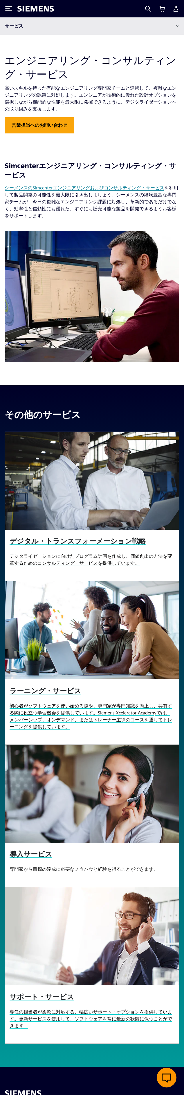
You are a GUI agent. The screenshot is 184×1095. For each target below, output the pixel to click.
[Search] (148, 9)
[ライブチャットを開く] (166, 1077)
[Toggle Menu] (9, 9)
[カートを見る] (162, 9)
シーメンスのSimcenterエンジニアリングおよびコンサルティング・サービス (84, 188)
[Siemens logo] (35, 9)
